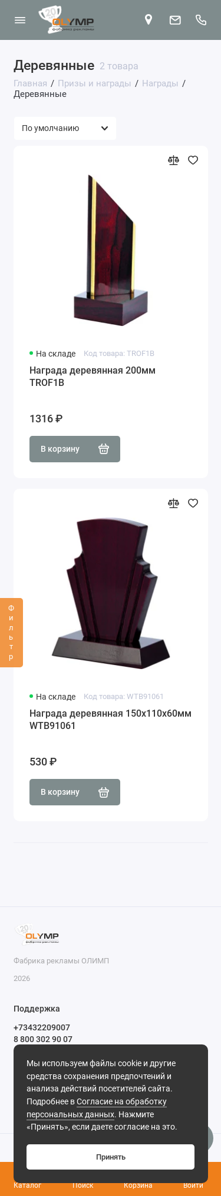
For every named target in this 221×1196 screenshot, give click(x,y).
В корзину (75, 449)
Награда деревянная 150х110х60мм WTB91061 (110, 720)
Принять (111, 1157)
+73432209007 (42, 1027)
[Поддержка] (202, 20)
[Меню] (20, 20)
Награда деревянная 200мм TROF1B (92, 377)
